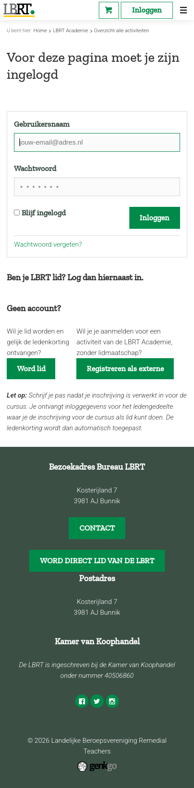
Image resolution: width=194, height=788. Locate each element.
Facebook (81, 701)
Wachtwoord (35, 168)
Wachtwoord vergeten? (48, 244)
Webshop (109, 10)
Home (40, 31)
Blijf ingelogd (40, 212)
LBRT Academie (70, 31)
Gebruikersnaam (42, 124)
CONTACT (97, 527)
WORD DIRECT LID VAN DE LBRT (97, 560)
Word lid (31, 368)
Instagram (112, 701)
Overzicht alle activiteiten (121, 31)
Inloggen (147, 9)
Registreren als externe (125, 368)
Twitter (97, 701)
